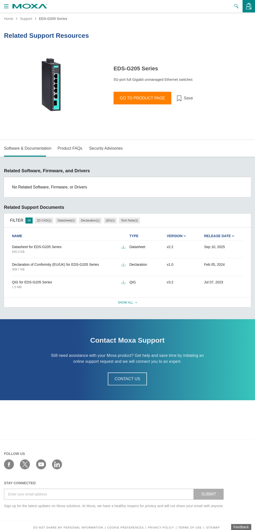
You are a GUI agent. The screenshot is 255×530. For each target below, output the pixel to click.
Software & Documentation (27, 148)
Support (26, 19)
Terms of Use (190, 527)
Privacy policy (161, 527)
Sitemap (213, 527)
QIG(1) (110, 220)
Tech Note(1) (129, 220)
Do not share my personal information (68, 527)
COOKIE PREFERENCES (125, 527)
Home (8, 19)
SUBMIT (208, 494)
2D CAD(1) (44, 220)
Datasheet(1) (66, 220)
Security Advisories (106, 148)
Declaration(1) (90, 220)
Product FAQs (70, 148)
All (29, 220)
